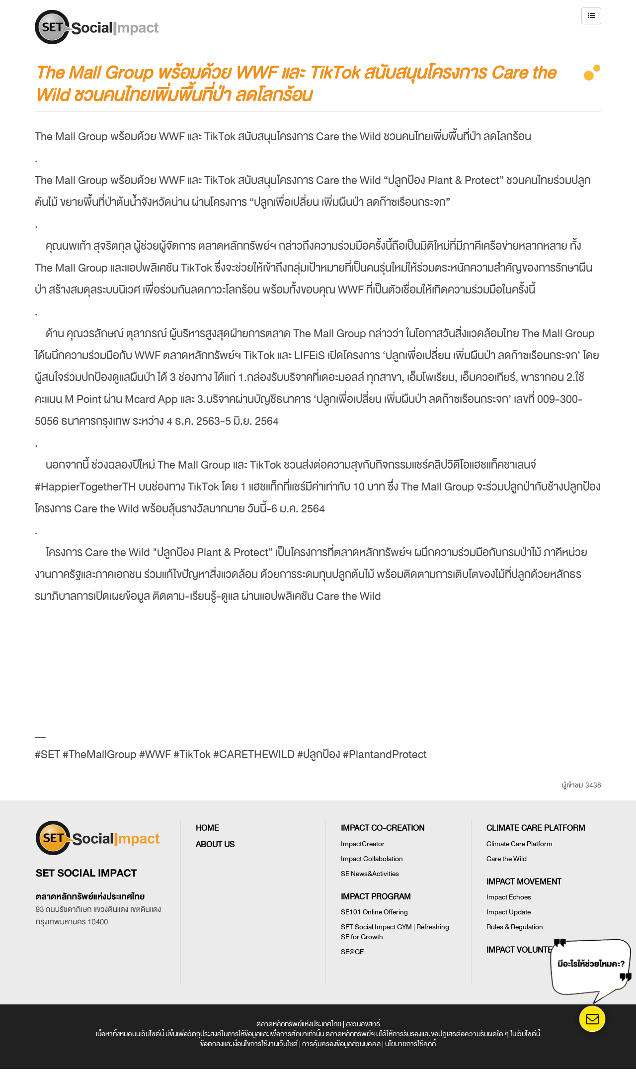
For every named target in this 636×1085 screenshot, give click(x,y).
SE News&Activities (370, 874)
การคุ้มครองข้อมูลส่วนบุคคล (341, 1044)
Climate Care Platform (519, 844)
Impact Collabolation (372, 859)
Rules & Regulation (514, 927)
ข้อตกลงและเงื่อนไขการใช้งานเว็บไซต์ (249, 1044)
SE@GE (352, 952)
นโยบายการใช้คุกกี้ (410, 1044)
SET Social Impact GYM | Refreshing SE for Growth (395, 932)
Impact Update (508, 912)
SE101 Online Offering (374, 912)
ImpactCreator (363, 844)
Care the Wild (506, 859)
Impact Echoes (508, 897)
